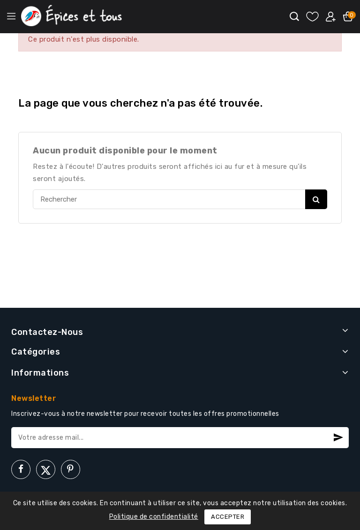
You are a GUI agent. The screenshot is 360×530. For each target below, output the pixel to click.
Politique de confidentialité (153, 517)
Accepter (227, 516)
